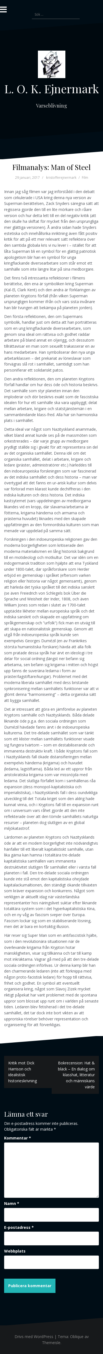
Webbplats (15, 1251)
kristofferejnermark (61, 177)
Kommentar (17, 1138)
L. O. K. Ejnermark (51, 88)
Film (85, 177)
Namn (11, 1203)
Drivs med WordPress (34, 1336)
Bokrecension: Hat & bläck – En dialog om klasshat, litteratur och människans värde (76, 1074)
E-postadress (19, 1227)
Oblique (76, 1336)
